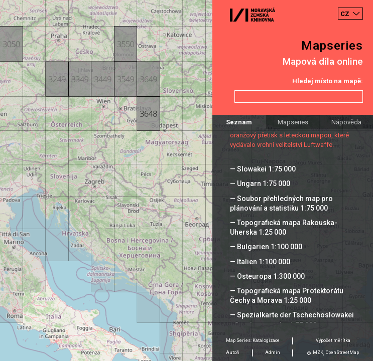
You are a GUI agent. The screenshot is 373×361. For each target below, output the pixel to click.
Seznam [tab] (239, 122)
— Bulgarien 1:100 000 (266, 247)
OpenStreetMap (342, 352)
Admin (272, 352)
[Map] (186, 180)
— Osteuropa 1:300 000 (267, 276)
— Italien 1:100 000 (260, 262)
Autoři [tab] (232, 352)
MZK (318, 352)
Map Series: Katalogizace (253, 340)
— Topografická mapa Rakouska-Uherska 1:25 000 (283, 227)
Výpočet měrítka (333, 340)
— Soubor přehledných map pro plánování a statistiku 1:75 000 (281, 203)
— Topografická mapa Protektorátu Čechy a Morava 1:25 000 (286, 295)
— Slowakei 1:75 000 (263, 169)
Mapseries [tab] (293, 122)
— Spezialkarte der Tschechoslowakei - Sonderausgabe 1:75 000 (292, 319)
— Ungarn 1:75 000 (260, 183)
